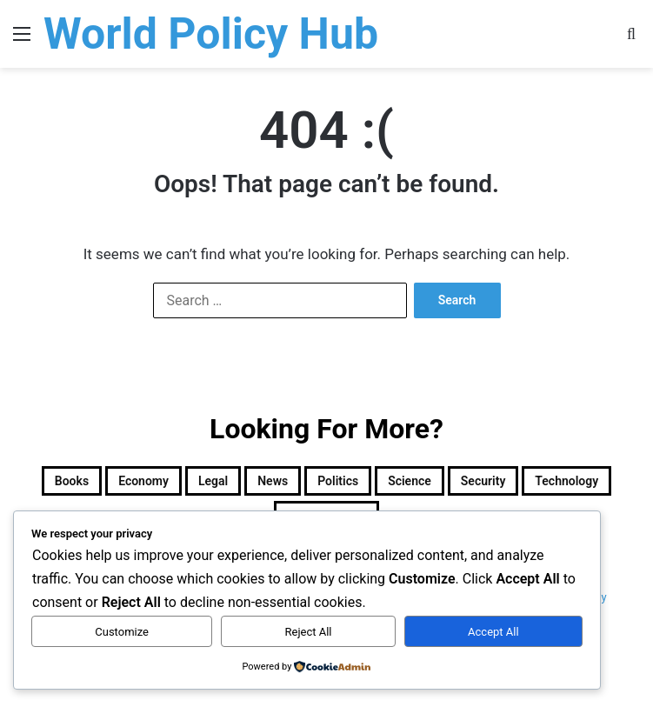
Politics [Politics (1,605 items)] (337, 481)
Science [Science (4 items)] (409, 481)
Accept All (493, 631)
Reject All (308, 631)
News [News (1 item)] (272, 481)
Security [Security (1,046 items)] (483, 481)
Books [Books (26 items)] (72, 481)
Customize (122, 631)
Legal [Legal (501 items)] (213, 481)
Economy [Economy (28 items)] (143, 481)
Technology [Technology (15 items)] (566, 481)
